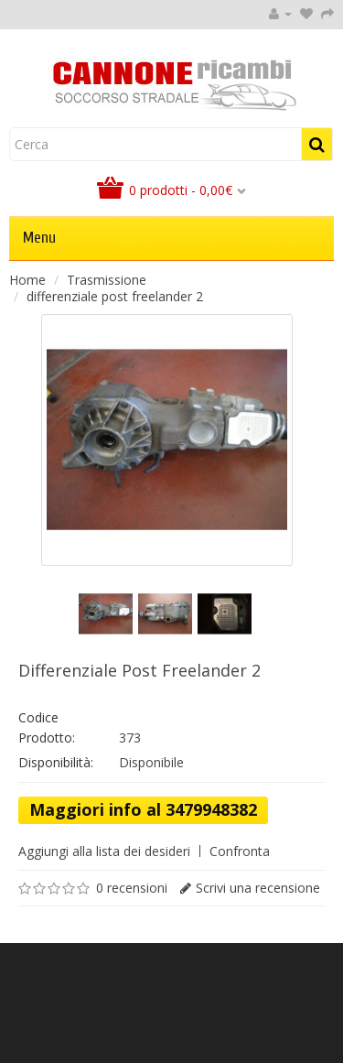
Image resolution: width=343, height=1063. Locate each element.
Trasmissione (106, 279)
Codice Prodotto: (46, 727)
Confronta (239, 851)
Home (27, 279)
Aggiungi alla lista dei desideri (104, 851)
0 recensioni (131, 887)
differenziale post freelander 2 (115, 296)
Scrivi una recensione (258, 887)
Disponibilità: (55, 762)
